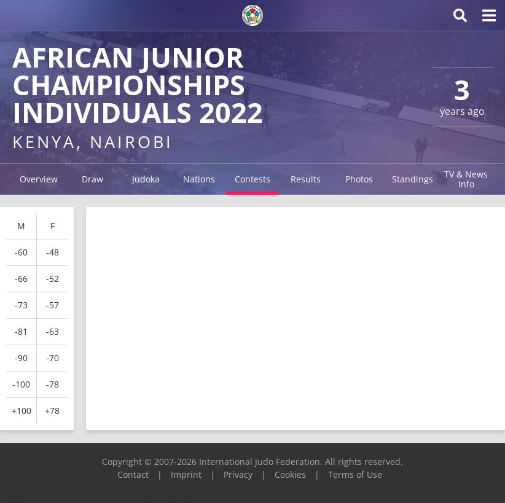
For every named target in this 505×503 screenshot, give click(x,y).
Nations (199, 179)
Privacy (238, 474)
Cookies (290, 474)
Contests (252, 179)
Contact (133, 474)
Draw (92, 179)
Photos (359, 179)
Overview (39, 179)
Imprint (186, 474)
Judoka (146, 179)
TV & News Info (466, 179)
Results (306, 179)
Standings (412, 179)
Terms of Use (355, 474)
